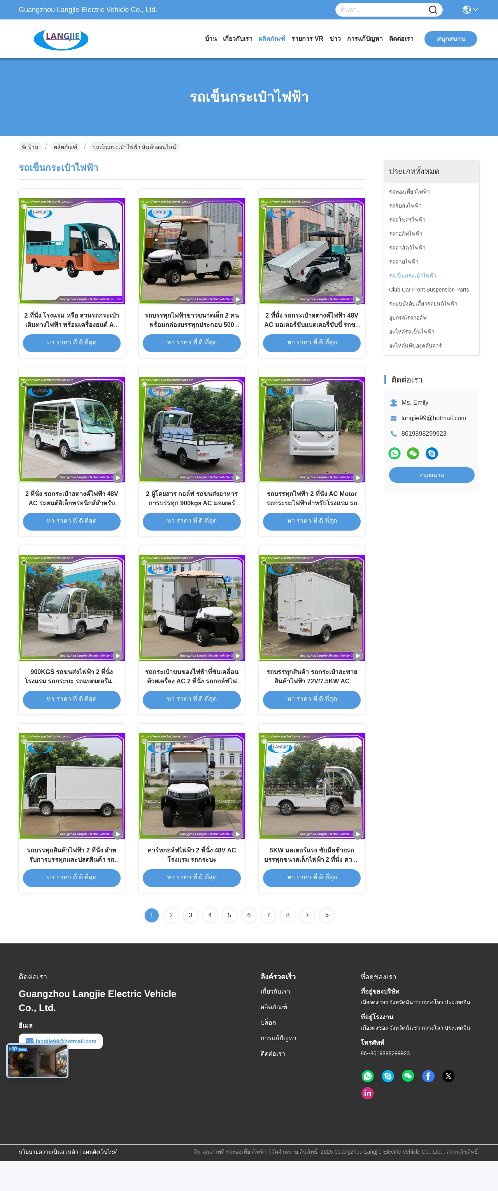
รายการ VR (307, 38)
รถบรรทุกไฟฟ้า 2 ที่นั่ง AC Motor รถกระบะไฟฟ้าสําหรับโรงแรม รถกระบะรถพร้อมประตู (312, 516)
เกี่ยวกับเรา (238, 38)
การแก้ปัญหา (365, 38)
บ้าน (211, 38)
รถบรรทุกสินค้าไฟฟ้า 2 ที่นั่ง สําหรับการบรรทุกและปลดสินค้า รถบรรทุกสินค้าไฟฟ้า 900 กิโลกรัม (71, 888)
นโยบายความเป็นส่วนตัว (48, 1182)
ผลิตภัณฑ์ (272, 38)
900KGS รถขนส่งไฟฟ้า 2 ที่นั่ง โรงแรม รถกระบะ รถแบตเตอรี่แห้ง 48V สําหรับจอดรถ (72, 702)
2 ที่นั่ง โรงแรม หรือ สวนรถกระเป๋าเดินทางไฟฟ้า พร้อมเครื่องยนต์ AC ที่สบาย (71, 331)
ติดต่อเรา (401, 38)
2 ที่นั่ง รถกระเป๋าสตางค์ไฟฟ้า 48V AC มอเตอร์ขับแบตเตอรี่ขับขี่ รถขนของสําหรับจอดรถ (311, 331)
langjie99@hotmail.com (434, 418)
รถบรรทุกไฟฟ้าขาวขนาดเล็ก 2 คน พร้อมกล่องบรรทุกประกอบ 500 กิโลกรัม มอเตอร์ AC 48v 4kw (192, 331)
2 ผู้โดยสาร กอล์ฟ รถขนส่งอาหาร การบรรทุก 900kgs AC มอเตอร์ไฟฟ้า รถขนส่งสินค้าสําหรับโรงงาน (192, 516)
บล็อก (268, 1052)
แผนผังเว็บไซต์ (99, 1182)
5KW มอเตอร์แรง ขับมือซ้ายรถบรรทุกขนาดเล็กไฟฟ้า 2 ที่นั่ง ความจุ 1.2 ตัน (312, 888)
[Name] (433, 10)
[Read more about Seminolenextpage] (307, 945)
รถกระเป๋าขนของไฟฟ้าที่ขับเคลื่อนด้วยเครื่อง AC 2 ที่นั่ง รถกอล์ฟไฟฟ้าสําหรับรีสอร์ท (191, 702)
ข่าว (335, 38)
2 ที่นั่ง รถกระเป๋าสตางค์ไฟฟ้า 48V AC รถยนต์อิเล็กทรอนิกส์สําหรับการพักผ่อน (71, 516)
